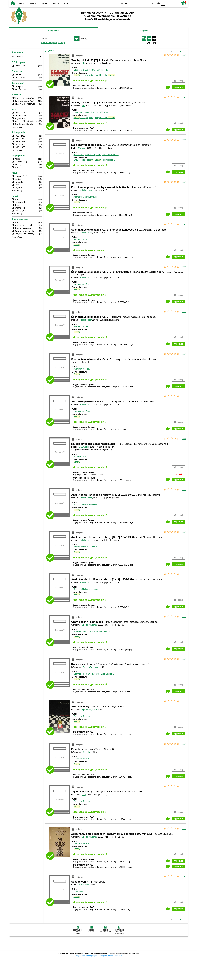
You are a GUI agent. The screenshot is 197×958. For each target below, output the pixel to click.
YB (142, 3)
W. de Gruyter (84, 885)
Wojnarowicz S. (107, 674)
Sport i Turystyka (89, 625)
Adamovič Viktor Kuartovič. (85, 197)
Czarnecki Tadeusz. (82, 716)
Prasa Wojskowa (90, 667)
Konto (66, 3)
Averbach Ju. (82, 239)
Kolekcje (61, 43)
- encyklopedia (83, 75)
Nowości (33, 3)
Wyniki (22, 3)
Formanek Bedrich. (110, 155)
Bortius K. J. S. (80, 456)
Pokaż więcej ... (18, 127)
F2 (174, 3)
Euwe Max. (78, 891)
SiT (83, 63)
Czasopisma (143, 31)
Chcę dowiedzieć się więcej (86, 956)
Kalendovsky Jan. (93, 155)
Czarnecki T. (79, 674)
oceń (184, 55)
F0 (163, 3)
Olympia (81, 148)
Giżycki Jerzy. (103, 70)
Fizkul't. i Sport (86, 190)
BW (136, 3)
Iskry (84, 794)
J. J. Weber (84, 447)
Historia (45, 3)
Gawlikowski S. (93, 674)
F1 (168, 3)
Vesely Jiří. (79, 155)
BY (147, 3)
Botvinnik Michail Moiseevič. (86, 504)
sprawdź (178, 474)
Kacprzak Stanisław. (100, 631)
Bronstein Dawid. (81, 631)
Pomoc (56, 3)
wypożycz (178, 87)
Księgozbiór (53, 31)
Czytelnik (87, 752)
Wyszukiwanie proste (49, 43)
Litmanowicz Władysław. (84, 70)
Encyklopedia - (105, 75)
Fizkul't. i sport (86, 233)
